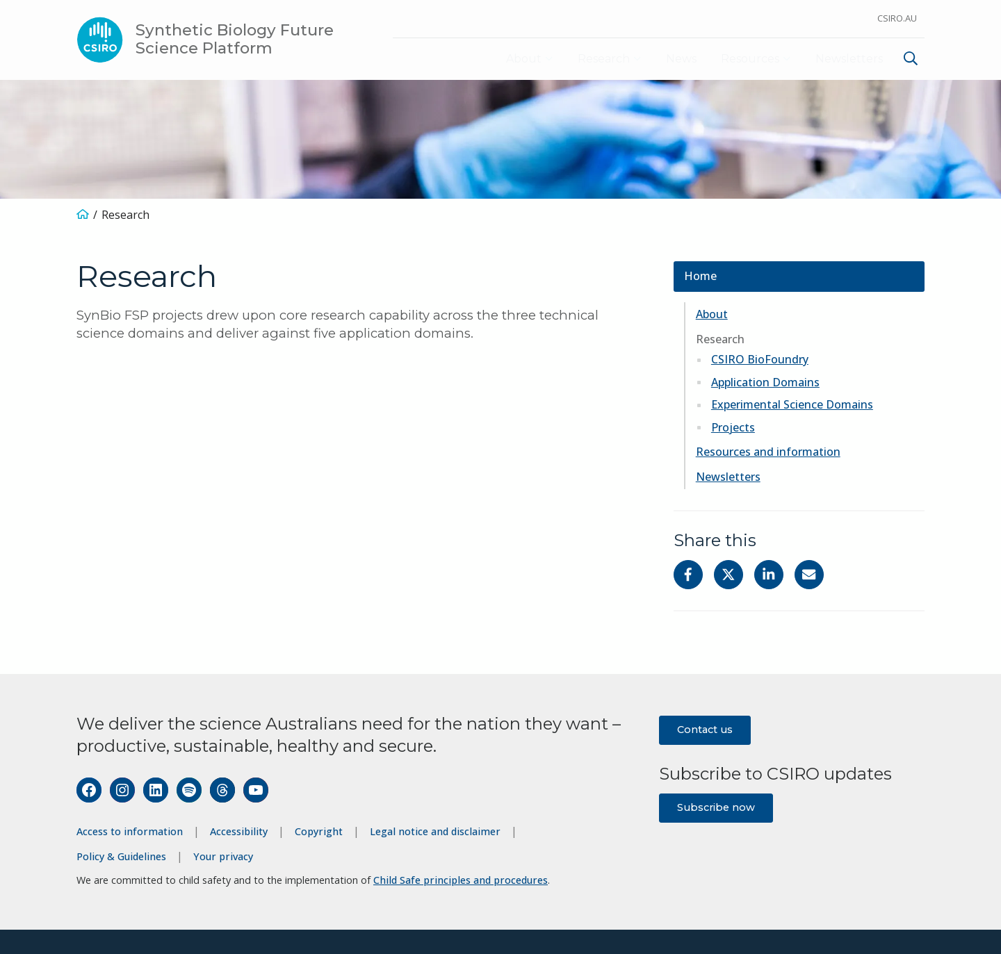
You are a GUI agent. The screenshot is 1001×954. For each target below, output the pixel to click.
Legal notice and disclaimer (435, 832)
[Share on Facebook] (688, 575)
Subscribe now (716, 807)
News (674, 58)
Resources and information (768, 452)
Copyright (319, 832)
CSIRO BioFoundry (759, 360)
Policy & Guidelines (121, 856)
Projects (733, 427)
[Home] (82, 215)
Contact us (705, 730)
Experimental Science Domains (792, 405)
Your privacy (223, 856)
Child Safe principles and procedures (460, 880)
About (508, 58)
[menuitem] (909, 60)
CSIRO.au (897, 18)
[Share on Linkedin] (768, 575)
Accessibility (239, 832)
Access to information (129, 832)
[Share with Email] (809, 575)
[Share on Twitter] (728, 575)
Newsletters (848, 58)
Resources (744, 58)
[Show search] (911, 59)
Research (593, 58)
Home (700, 276)
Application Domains (765, 382)
